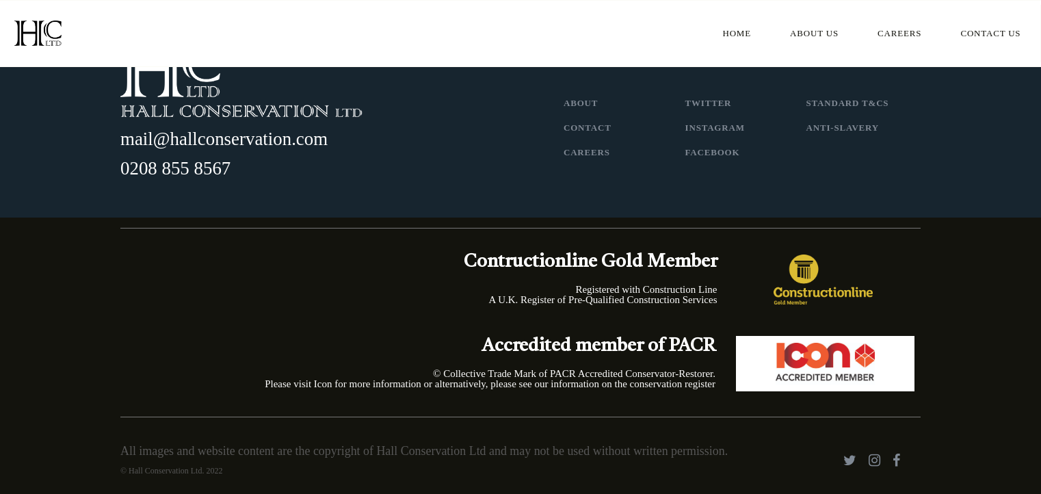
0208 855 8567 (175, 168)
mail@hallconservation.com (224, 139)
